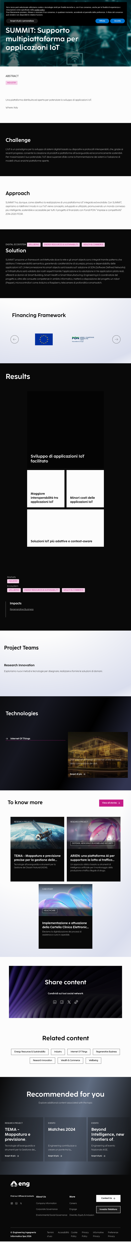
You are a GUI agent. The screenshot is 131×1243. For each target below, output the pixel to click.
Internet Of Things (18, 738)
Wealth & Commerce (73, 590)
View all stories (111, 803)
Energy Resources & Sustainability (41, 590)
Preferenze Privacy (113, 1234)
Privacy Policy (85, 1234)
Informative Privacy (98, 1234)
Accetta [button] (117, 21)
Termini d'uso (50, 1234)
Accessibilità (63, 1232)
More (72, 1196)
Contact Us (108, 1198)
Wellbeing (14, 590)
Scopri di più (78, 774)
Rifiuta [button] (102, 21)
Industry (11, 83)
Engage (73, 1209)
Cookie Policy (74, 1234)
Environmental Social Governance (51, 1215)
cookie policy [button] (39, 10)
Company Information (46, 1203)
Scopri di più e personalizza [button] (22, 21)
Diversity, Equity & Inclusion (81, 1215)
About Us (41, 1196)
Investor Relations (108, 1209)
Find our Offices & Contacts (22, 1196)
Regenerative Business (22, 609)
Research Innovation (42, 1060)
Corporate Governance (47, 1209)
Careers (73, 1203)
